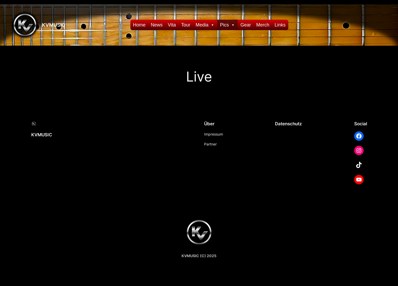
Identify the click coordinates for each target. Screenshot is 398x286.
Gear (245, 25)
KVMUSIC (53, 25)
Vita (172, 25)
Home (139, 25)
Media (205, 25)
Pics (227, 25)
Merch (262, 25)
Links (280, 25)
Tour (185, 25)
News (157, 25)
